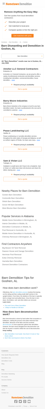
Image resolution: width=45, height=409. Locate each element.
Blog (3, 364)
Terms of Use (33, 406)
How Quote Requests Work (10, 355)
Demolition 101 (6, 358)
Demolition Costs (7, 361)
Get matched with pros (23, 36)
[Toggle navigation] (4, 3)
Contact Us (5, 393)
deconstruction (7, 324)
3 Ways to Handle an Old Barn (14, 307)
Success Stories (7, 380)
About (3, 390)
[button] (16, 401)
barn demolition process (20, 292)
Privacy (25, 406)
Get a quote (22, 89)
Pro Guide (5, 377)
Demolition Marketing (8, 374)
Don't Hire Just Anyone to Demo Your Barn (18, 338)
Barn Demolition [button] (23, 56)
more (13, 80)
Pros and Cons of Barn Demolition (15, 305)
